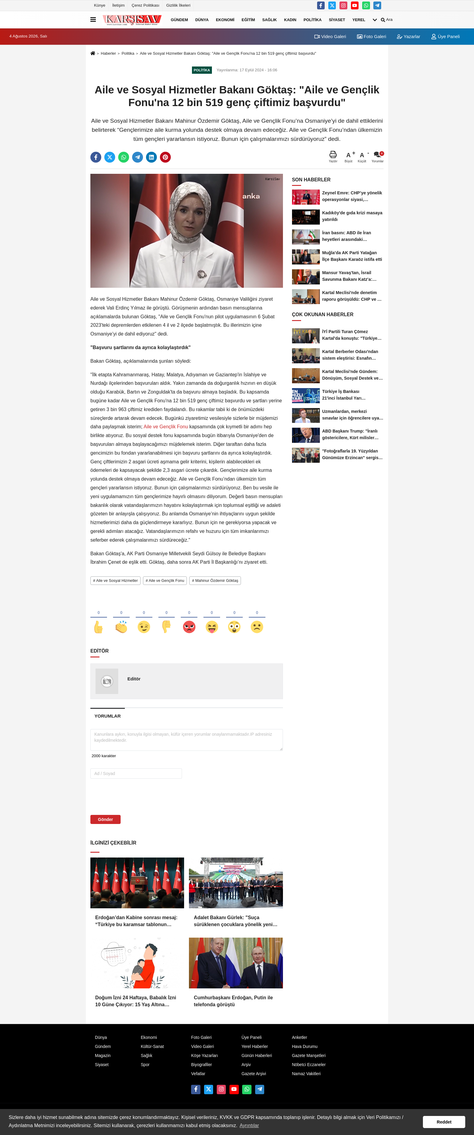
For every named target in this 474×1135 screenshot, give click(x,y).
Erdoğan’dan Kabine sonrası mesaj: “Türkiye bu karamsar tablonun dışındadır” (136, 923)
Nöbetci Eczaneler (309, 1066)
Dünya (202, 19)
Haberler (108, 53)
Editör (133, 680)
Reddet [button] (444, 1122)
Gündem (179, 19)
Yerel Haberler (255, 1048)
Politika (313, 19)
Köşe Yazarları (204, 1057)
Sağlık (269, 19)
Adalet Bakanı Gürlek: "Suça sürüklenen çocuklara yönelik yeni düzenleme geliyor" (233, 923)
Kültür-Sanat (152, 1048)
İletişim (118, 5)
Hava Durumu (305, 1048)
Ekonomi (225, 19)
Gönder (105, 821)
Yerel (358, 19)
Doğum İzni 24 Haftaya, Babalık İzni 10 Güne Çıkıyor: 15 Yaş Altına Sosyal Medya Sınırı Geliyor (135, 1003)
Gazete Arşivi (254, 1075)
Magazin (103, 1057)
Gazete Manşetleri (309, 1057)
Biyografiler (201, 1066)
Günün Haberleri (257, 1057)
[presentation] (128, 799)
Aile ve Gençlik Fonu (166, 426)
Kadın (290, 19)
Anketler (299, 1039)
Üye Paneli (445, 36)
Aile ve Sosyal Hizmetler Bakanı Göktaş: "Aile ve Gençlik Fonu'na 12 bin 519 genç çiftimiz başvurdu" (228, 53)
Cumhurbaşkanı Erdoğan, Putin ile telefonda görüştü (233, 1003)
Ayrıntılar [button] (249, 1125)
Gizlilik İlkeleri (178, 5)
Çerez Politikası (145, 5)
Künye (99, 5)
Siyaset (337, 19)
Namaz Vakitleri (306, 1075)
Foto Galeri (371, 36)
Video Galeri (330, 36)
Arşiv (246, 1066)
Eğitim (248, 19)
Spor (145, 1066)
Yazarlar (408, 36)
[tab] (107, 718)
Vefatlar (198, 1075)
